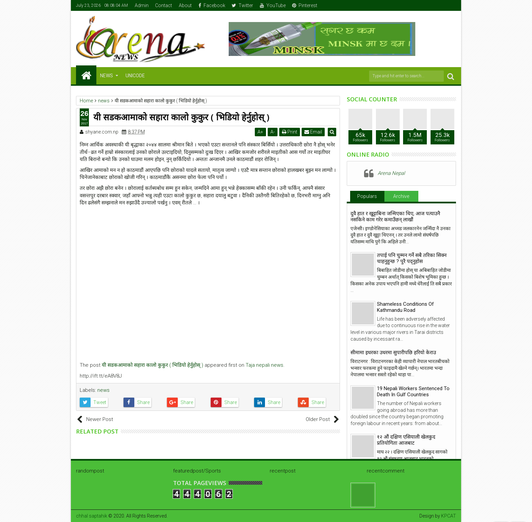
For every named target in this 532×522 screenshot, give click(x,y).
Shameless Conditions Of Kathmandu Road (405, 307)
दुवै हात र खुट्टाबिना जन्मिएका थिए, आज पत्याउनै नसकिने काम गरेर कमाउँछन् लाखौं (395, 216)
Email (314, 132)
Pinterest (304, 5)
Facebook (211, 5)
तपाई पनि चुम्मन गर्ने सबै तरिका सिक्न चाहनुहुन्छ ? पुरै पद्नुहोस (411, 258)
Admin (142, 5)
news (103, 390)
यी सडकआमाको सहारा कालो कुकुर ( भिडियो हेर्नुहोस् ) (152, 365)
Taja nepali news (264, 365)
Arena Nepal (391, 173)
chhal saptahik (91, 516)
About (185, 5)
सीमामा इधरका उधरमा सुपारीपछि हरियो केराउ (393, 352)
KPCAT (448, 516)
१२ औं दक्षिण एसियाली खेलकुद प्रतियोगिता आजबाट (406, 440)
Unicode (135, 75)
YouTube (273, 5)
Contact (163, 5)
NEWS (106, 75)
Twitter (242, 5)
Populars (367, 196)
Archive (401, 196)
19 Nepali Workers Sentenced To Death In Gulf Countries (413, 391)
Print (290, 132)
